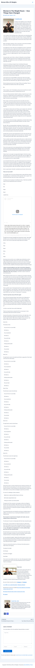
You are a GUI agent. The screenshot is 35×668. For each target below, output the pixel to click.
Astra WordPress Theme (28, 664)
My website (5, 594)
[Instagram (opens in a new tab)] (19, 582)
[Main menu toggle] (32, 2)
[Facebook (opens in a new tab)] (24, 582)
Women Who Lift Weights (9, 2)
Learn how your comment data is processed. (24, 655)
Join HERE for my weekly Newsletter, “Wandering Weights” (14, 584)
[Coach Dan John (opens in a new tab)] (19, 19)
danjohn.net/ (6, 610)
